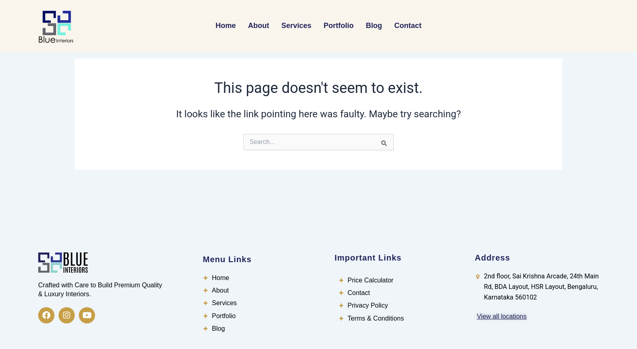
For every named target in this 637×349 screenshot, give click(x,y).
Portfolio (339, 26)
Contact (408, 26)
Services (296, 26)
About (258, 26)
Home (225, 26)
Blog (374, 26)
